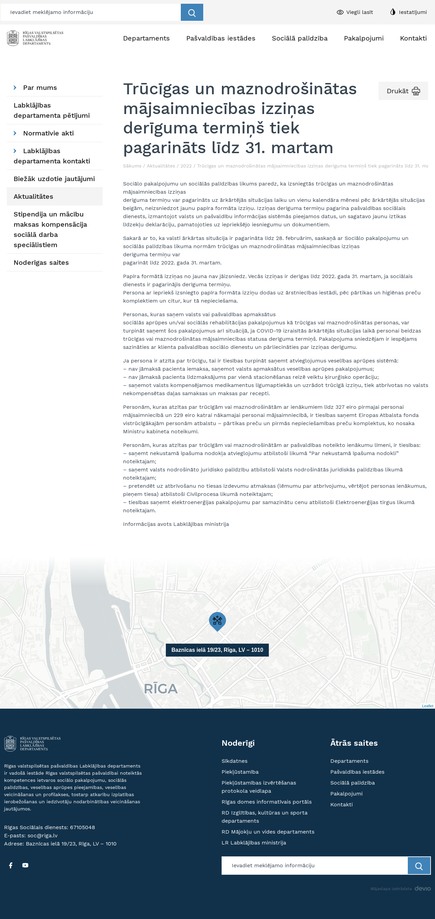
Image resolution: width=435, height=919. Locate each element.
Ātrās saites (354, 743)
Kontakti (413, 38)
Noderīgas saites (41, 262)
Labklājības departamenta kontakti (52, 156)
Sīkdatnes (234, 761)
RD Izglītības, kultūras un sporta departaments (265, 816)
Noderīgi (238, 743)
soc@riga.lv (42, 835)
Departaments (146, 38)
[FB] (10, 865)
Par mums (35, 87)
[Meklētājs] (91, 12)
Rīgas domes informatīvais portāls (267, 802)
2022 (186, 165)
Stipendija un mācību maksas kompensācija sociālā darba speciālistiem (50, 229)
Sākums (132, 165)
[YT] (25, 865)
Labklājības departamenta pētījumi (52, 110)
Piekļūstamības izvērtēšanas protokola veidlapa (259, 786)
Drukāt (397, 91)
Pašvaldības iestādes (221, 38)
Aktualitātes (33, 196)
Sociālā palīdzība (300, 38)
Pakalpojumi (364, 38)
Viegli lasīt (359, 12)
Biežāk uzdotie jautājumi (54, 179)
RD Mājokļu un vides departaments (268, 831)
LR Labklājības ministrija (254, 842)
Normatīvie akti (44, 133)
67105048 (82, 827)
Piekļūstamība (240, 772)
